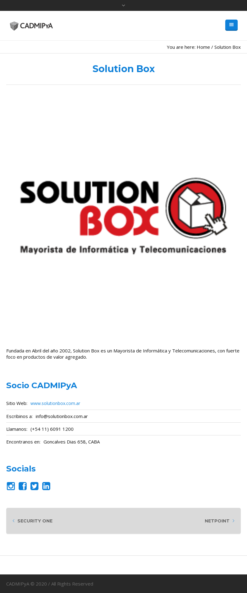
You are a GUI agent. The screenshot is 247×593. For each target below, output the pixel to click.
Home (203, 47)
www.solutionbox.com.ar (55, 403)
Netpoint (217, 521)
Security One (35, 521)
